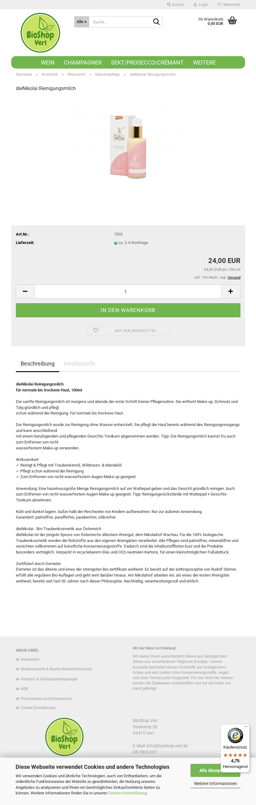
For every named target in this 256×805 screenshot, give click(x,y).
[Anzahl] (128, 292)
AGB (24, 689)
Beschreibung (38, 363)
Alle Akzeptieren (215, 770)
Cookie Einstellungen (38, 708)
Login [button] (201, 4)
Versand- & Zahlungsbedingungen (49, 679)
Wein (48, 62)
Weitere (204, 62)
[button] (25, 292)
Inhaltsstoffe (79, 363)
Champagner (83, 62)
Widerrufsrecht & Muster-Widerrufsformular (57, 669)
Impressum (30, 659)
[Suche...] (81, 21)
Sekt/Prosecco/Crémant (147, 62)
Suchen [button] (175, 4)
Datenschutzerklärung (127, 793)
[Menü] (246, 728)
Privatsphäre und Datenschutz (46, 699)
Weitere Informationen (215, 783)
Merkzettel (229, 4)
